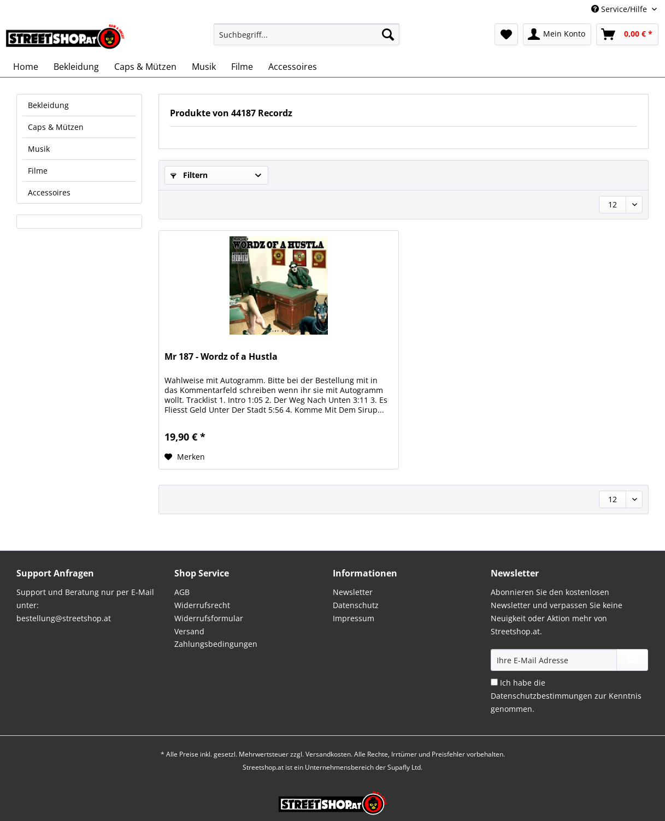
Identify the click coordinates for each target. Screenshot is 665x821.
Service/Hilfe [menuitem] (620, 9)
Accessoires (49, 192)
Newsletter (353, 592)
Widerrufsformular (208, 618)
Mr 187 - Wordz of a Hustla (221, 356)
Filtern (189, 175)
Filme (38, 170)
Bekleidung (48, 105)
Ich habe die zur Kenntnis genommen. (566, 695)
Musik (39, 149)
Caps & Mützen (56, 127)
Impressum (353, 618)
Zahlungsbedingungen (215, 644)
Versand (189, 631)
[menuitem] (307, 39)
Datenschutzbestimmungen (541, 696)
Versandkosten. (328, 754)
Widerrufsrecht (202, 605)
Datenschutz (356, 605)
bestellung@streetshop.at (63, 618)
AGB (182, 592)
